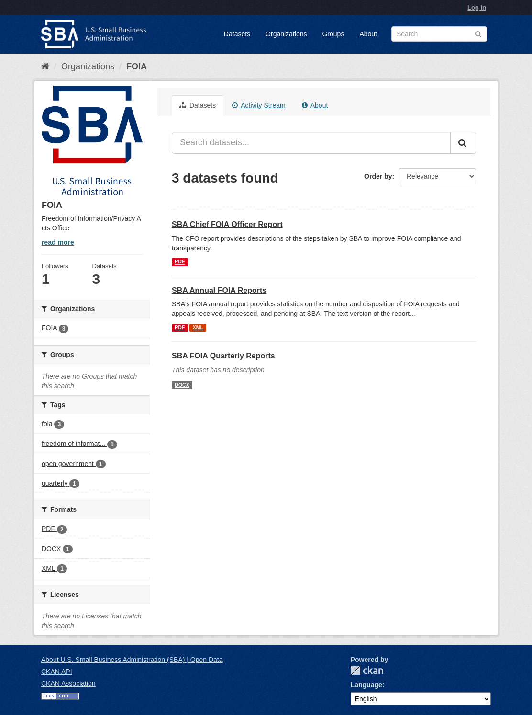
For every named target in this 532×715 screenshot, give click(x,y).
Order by (378, 176)
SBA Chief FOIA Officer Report (227, 224)
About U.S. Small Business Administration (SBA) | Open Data (131, 659)
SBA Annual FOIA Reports (219, 290)
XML (198, 327)
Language (366, 685)
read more (58, 242)
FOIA (136, 66)
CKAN (367, 670)
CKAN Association (68, 683)
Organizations (286, 34)
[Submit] (463, 143)
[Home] (45, 66)
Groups (333, 34)
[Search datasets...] (311, 143)
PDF (180, 262)
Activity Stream (258, 105)
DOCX (182, 385)
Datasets (237, 34)
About (368, 34)
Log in (476, 7)
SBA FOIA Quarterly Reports (223, 356)
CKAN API (56, 671)
